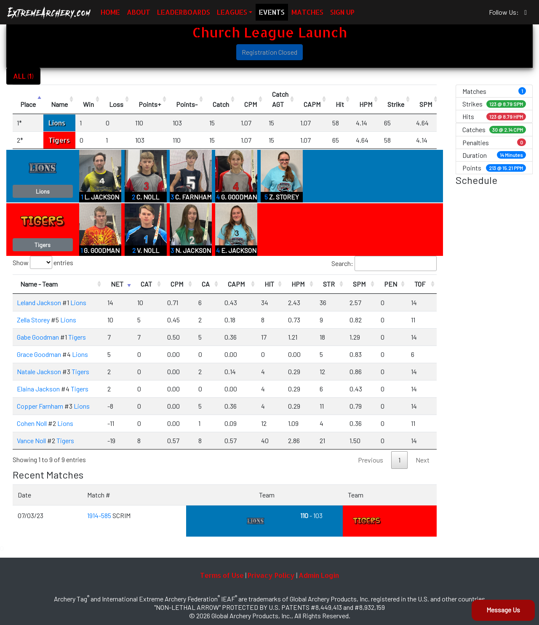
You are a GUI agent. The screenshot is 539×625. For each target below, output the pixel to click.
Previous (370, 460)
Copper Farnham (40, 406)
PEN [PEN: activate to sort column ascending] (390, 284)
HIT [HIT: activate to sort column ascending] (269, 284)
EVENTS (272, 12)
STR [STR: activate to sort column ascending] (329, 284)
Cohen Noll (32, 423)
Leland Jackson (39, 302)
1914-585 (99, 515)
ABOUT (138, 12)
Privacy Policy (271, 575)
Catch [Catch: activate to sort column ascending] (221, 104)
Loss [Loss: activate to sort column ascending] (116, 104)
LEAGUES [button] (232, 12)
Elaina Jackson (38, 389)
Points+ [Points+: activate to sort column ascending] (150, 104)
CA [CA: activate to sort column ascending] (206, 284)
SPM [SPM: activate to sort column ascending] (425, 104)
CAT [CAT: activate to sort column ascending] (146, 284)
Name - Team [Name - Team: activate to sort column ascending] (39, 284)
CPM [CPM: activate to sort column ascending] (250, 104)
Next (423, 460)
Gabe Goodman (38, 337)
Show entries (43, 262)
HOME (110, 12)
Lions (56, 122)
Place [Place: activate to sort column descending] (28, 104)
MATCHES (307, 12)
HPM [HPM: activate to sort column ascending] (365, 104)
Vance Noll (31, 440)
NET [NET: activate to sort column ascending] (117, 284)
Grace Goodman (39, 354)
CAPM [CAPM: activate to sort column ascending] (312, 104)
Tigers (59, 140)
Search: (384, 263)
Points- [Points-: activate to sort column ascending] (186, 104)
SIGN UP (342, 12)
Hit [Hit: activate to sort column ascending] (340, 104)
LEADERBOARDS (183, 12)
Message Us (503, 610)
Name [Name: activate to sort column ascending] (59, 104)
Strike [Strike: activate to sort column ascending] (395, 104)
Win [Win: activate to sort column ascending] (88, 104)
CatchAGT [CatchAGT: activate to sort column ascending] (280, 99)
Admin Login (319, 575)
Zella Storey (33, 320)
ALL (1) (23, 76)
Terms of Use (222, 575)
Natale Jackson (39, 371)
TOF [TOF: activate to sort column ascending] (419, 284)
